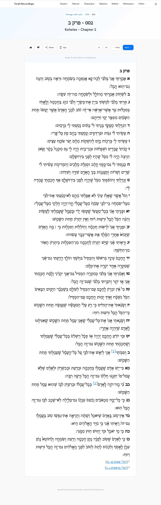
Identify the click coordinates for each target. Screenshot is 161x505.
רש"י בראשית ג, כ (116, 468)
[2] (95, 383)
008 (87, 14)
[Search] (155, 4)
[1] (113, 351)
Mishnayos (129, 3)
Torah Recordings (24, 3)
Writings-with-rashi (74, 14)
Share (49, 47)
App (62, 47)
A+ (106, 47)
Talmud (76, 3)
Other (141, 3)
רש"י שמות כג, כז (117, 462)
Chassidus (89, 3)
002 (93, 14)
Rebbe (115, 3)
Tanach (64, 3)
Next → (128, 47)
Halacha (103, 3)
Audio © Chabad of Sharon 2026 (69, 490)
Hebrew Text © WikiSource (93, 490)
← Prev (116, 47)
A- (99, 47)
